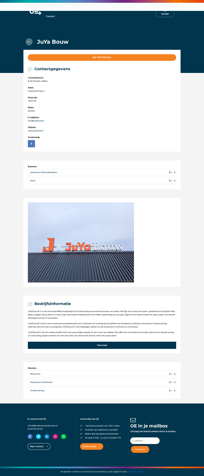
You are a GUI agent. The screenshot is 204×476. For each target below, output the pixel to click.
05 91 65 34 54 (35, 420)
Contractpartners (132, 8)
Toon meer (102, 337)
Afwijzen (140, 472)
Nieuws (114, 8)
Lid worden (166, 8)
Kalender (70, 8)
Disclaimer (86, 467)
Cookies (123, 467)
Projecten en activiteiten (92, 8)
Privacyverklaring (102, 467)
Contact (150, 8)
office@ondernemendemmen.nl (42, 417)
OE (48, 8)
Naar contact (39, 438)
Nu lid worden (92, 438)
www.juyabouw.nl (35, 122)
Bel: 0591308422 (102, 49)
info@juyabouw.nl (36, 112)
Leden (58, 8)
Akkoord (132, 472)
